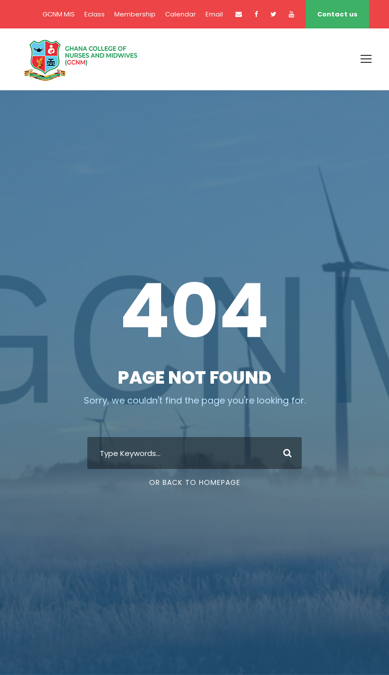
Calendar (180, 14)
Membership (135, 14)
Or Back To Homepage (194, 482)
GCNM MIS (58, 14)
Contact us (337, 14)
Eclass (94, 14)
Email (214, 14)
